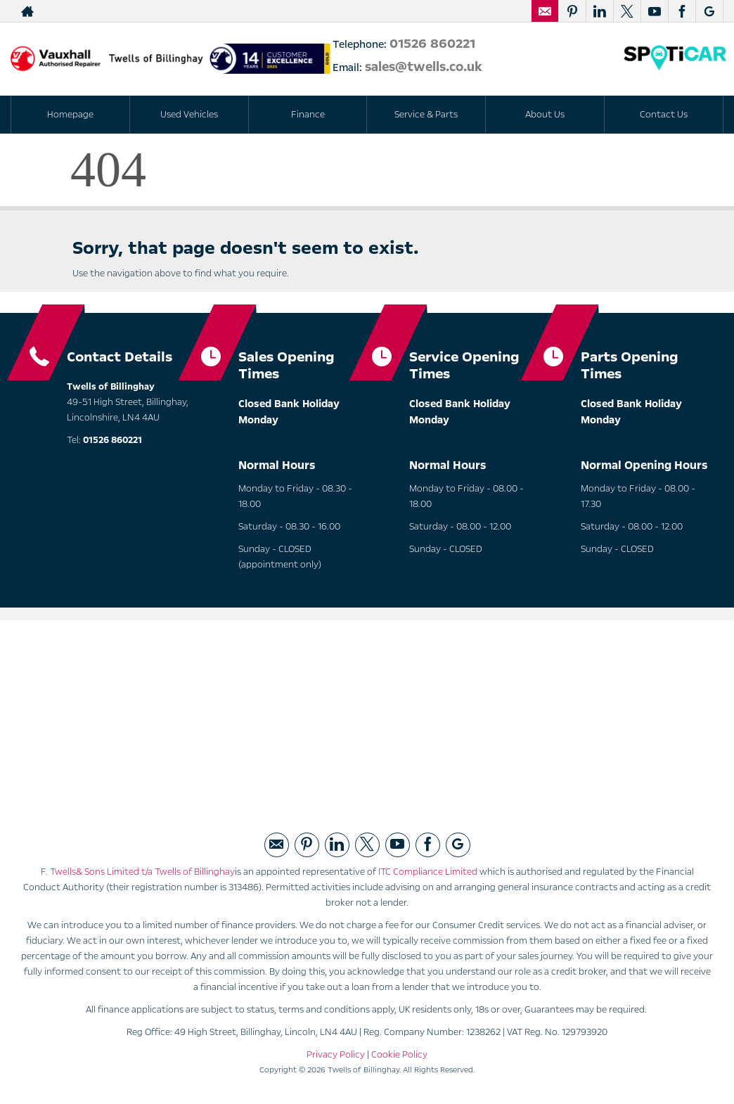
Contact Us (664, 114)
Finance (308, 114)
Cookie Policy (399, 1054)
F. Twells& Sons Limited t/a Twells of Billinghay (138, 872)
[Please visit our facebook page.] (681, 11)
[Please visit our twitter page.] (626, 11)
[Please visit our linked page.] (599, 11)
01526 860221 (432, 43)
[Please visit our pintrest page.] (572, 11)
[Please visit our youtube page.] (654, 11)
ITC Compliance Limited (427, 872)
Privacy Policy (336, 1054)
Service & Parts (426, 114)
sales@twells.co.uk (425, 67)
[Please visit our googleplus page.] (709, 11)
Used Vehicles (189, 114)
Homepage (70, 114)
